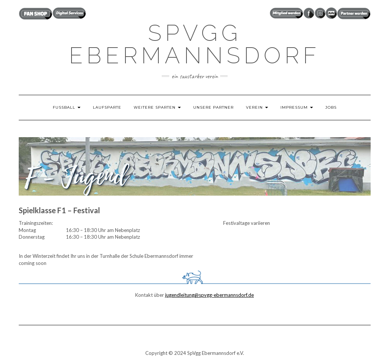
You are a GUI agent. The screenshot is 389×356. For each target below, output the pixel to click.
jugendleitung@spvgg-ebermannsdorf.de (209, 295)
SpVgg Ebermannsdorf (194, 44)
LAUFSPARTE (107, 107)
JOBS (331, 107)
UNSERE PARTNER (213, 107)
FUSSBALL (66, 107)
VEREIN (257, 107)
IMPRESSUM (296, 107)
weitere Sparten (157, 107)
